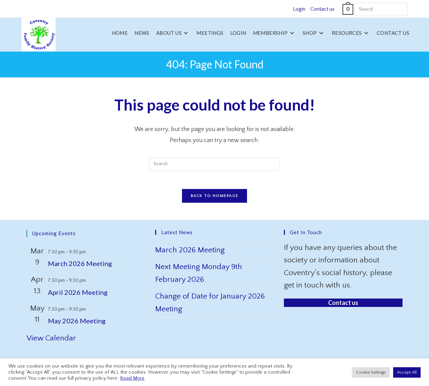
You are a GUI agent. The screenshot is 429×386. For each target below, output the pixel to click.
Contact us (322, 9)
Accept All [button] (407, 372)
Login (299, 9)
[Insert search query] (381, 9)
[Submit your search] (401, 8)
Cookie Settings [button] (371, 372)
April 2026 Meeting (78, 295)
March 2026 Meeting (80, 266)
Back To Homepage (215, 198)
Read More (132, 378)
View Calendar (51, 340)
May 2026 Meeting (77, 323)
